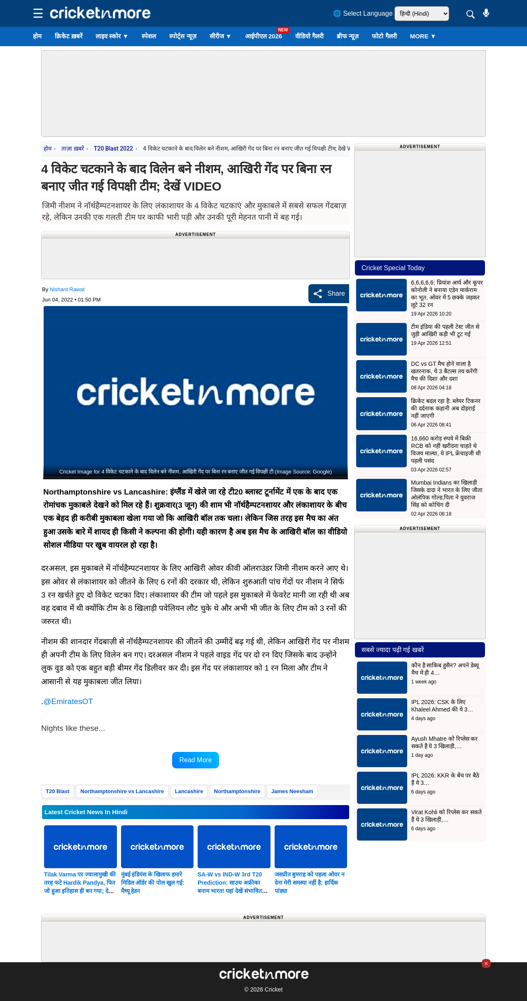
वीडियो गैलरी (309, 36)
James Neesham (292, 791)
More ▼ (423, 36)
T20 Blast (58, 791)
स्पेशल (149, 36)
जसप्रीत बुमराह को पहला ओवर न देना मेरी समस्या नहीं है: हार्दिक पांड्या (310, 882)
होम (37, 36)
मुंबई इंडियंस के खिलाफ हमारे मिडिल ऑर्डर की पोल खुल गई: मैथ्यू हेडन (152, 882)
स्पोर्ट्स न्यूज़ (182, 36)
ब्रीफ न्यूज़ (348, 36)
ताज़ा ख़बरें (72, 148)
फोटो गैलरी (384, 36)
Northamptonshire (237, 791)
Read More (195, 759)
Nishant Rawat (67, 289)
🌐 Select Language (363, 13)
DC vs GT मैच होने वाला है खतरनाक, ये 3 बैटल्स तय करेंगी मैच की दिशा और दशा (444, 371)
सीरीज (221, 36)
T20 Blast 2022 (113, 148)
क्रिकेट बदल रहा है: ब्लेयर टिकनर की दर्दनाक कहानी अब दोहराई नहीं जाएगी (445, 408)
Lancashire (189, 791)
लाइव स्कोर (112, 36)
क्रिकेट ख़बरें (68, 36)
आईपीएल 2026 (263, 36)
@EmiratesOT (68, 701)
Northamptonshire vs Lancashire (122, 791)
